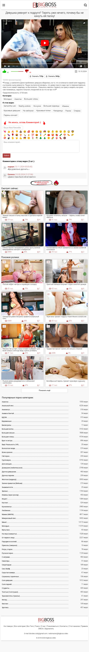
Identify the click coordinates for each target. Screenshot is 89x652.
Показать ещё (44, 391)
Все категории (19, 627)
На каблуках (28, 111)
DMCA (40, 629)
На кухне (37, 106)
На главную (8, 627)
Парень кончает (10, 115)
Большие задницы (51, 106)
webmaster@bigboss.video (58, 634)
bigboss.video (51, 638)
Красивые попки (43, 111)
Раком (68, 111)
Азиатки (18, 99)
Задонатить (49, 629)
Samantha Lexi (10, 106)
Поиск (37, 627)
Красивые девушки (12, 111)
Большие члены (31, 99)
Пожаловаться (53, 627)
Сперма (77, 111)
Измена (65, 106)
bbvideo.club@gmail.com (38, 634)
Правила (84, 627)
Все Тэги (30, 627)
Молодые (8, 99)
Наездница (58, 111)
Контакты (64, 627)
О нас (43, 627)
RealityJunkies (25, 106)
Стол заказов (74, 627)
